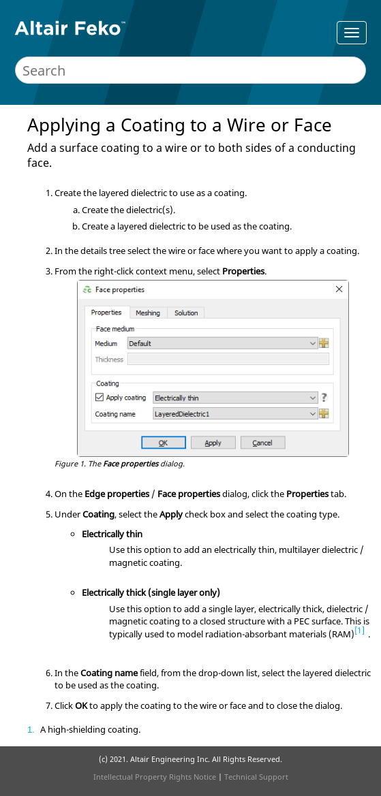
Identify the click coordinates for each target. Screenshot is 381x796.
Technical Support (256, 776)
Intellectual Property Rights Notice (154, 776)
